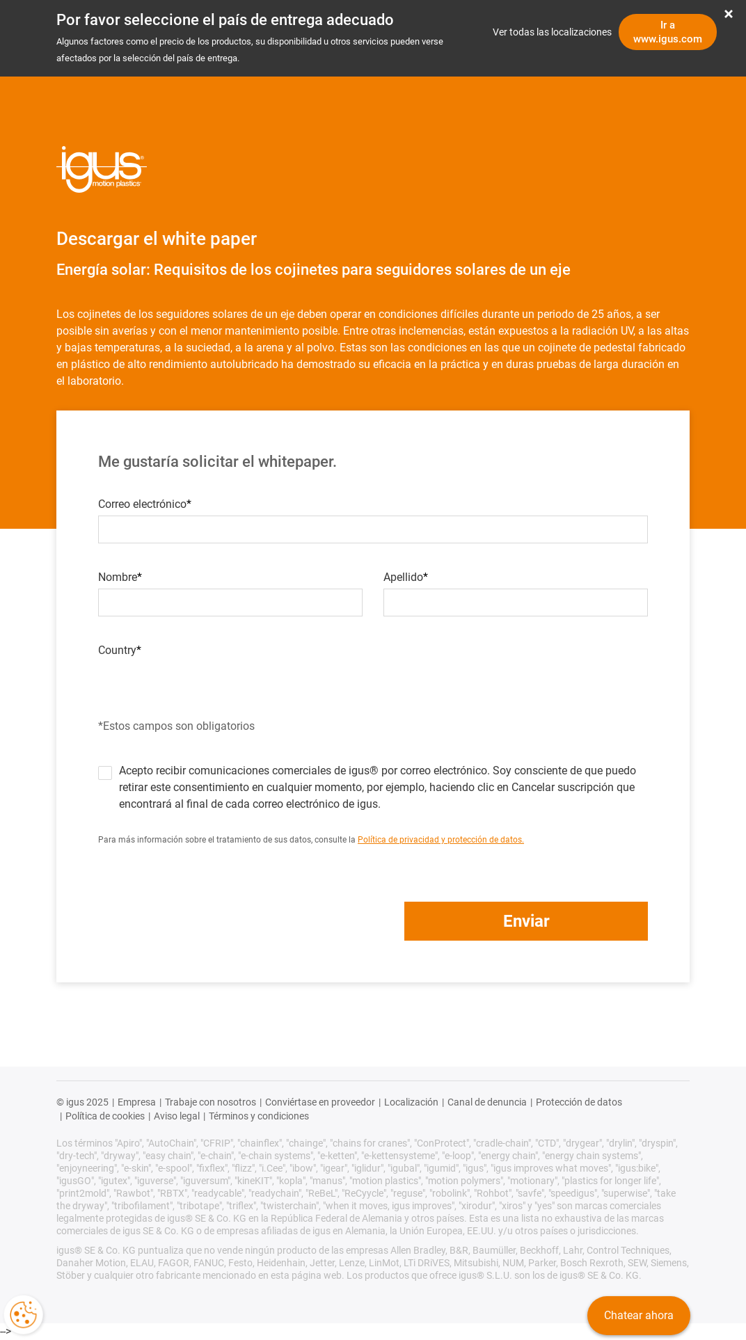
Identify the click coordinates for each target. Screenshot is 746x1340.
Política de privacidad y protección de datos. (441, 840)
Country (117, 650)
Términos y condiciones (259, 1116)
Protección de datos (579, 1102)
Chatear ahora (639, 1315)
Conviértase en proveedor (320, 1102)
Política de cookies (105, 1116)
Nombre (117, 577)
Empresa (137, 1102)
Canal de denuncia (487, 1102)
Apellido (403, 577)
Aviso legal (177, 1116)
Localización (411, 1102)
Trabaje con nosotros (210, 1102)
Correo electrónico (142, 504)
